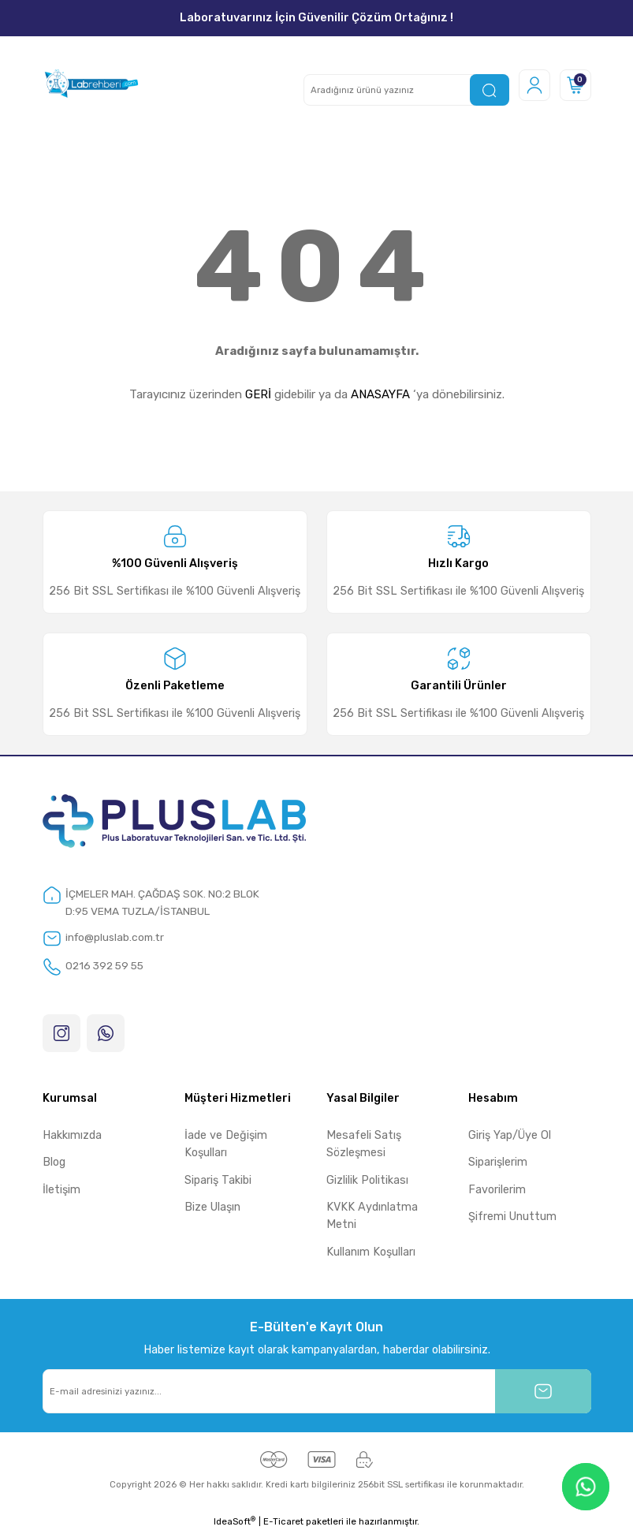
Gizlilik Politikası (367, 1181)
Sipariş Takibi (217, 1181)
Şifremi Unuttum (512, 1217)
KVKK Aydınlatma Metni (372, 1216)
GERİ (258, 394)
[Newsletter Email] (317, 1392)
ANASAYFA (380, 394)
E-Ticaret (283, 1522)
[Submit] (543, 1392)
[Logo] (91, 85)
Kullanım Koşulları (370, 1253)
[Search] (406, 90)
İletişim (61, 1190)
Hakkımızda (72, 1136)
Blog (54, 1163)
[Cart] (575, 85)
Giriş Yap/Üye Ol (509, 1136)
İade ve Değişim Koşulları (225, 1144)
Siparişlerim (497, 1163)
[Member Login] (534, 85)
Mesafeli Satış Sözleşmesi (363, 1144)
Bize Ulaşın (212, 1208)
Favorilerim (497, 1190)
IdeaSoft (234, 1522)
